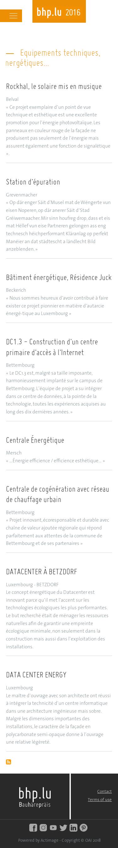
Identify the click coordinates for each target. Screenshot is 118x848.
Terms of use (100, 800)
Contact (104, 792)
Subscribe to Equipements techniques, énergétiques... (8, 762)
